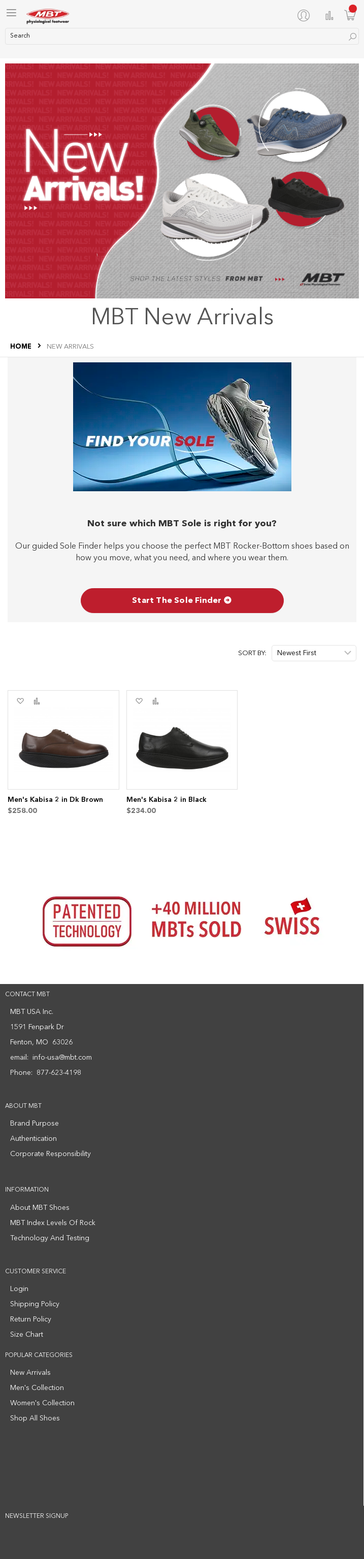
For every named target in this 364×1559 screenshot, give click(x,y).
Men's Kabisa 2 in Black (166, 799)
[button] (20, 701)
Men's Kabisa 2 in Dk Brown (55, 799)
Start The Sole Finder (181, 601)
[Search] (352, 37)
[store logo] (48, 15)
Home (21, 347)
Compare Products (329, 15)
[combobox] (182, 36)
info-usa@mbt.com (62, 1057)
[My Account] (305, 15)
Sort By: (252, 653)
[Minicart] (350, 15)
